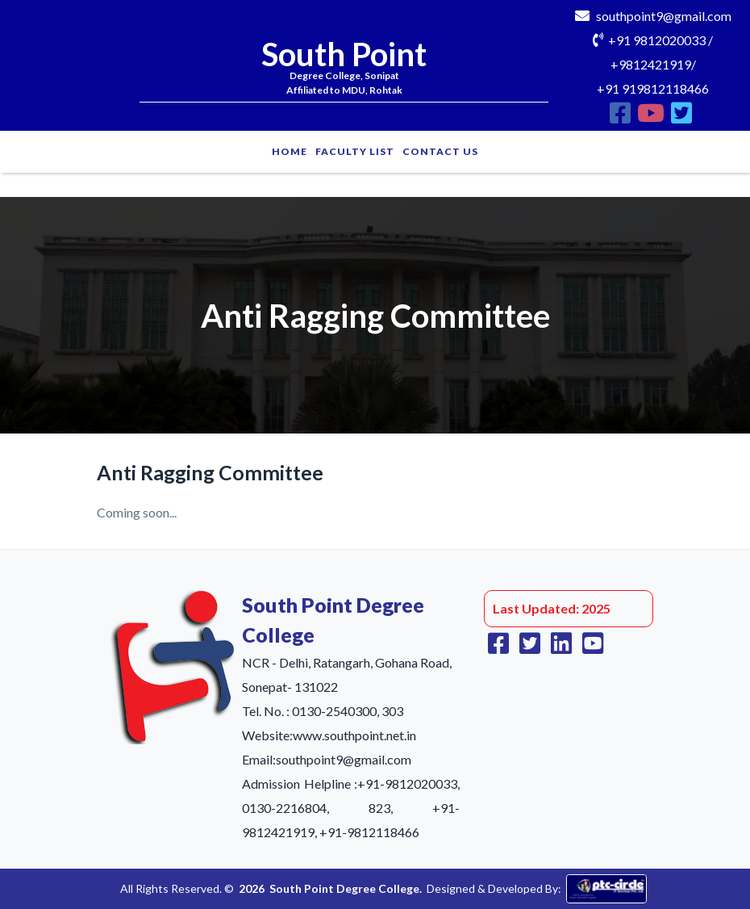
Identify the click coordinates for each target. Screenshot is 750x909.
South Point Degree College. (345, 888)
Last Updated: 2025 (551, 608)
